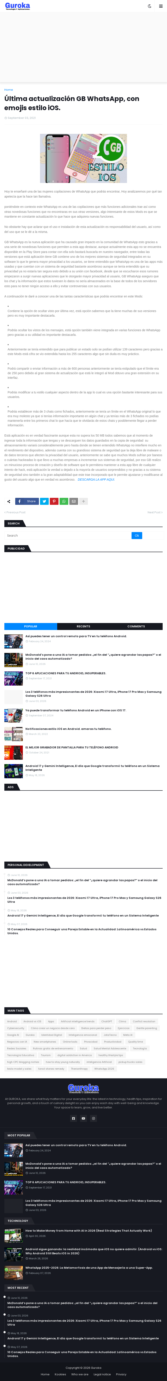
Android (12, 1021)
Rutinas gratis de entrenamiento (53, 1048)
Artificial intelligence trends (78, 1021)
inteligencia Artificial (99, 1062)
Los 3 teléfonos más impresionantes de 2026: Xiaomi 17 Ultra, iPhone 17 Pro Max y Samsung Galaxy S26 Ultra (93, 694)
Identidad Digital (51, 1035)
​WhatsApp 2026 (104, 1068)
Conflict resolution (144, 1021)
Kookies (60, 1374)
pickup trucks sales (130, 1062)
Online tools (70, 1041)
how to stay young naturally (63, 1062)
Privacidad (90, 1041)
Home (8, 90)
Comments (136, 626)
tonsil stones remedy (51, 1068)
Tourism (46, 1055)
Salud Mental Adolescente (110, 1048)
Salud (83, 1048)
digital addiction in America (74, 1055)
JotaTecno (110, 1035)
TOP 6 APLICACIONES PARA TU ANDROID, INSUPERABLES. (65, 673)
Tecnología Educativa (20, 1055)
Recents (83, 626)
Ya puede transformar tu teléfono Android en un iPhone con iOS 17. (75, 710)
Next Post (154, 512)
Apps (51, 1021)
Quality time (135, 1041)
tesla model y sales (19, 1068)
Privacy (121, 1374)
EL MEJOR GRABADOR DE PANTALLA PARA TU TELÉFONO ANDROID (71, 747)
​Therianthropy (79, 1068)
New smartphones (45, 1041)
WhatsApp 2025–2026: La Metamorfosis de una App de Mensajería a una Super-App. (89, 1268)
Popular (30, 626)
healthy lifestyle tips (111, 1055)
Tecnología (140, 1048)
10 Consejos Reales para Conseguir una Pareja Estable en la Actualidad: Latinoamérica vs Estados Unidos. (81, 931)
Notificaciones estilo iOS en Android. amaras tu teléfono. (68, 729)
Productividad (112, 1041)
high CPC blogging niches (23, 1062)
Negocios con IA (17, 1041)
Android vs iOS (32, 1021)
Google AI (13, 1035)
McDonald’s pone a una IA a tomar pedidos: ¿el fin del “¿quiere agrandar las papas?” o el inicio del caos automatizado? (93, 657)
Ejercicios (124, 1028)
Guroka (30, 1035)
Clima (122, 1021)
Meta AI (127, 1035)
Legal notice (102, 1374)
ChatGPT (106, 1021)
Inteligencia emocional (83, 1035)
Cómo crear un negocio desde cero (53, 1028)
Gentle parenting (146, 1028)
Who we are (80, 1374)
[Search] (68, 535)
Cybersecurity (15, 1028)
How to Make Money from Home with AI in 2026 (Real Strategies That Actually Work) (88, 1231)
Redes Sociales (16, 1048)
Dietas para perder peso (96, 1028)
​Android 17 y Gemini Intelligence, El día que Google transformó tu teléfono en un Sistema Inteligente (92, 768)
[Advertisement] (83, 47)
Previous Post (16, 512)
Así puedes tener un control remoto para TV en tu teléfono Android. (76, 636)
